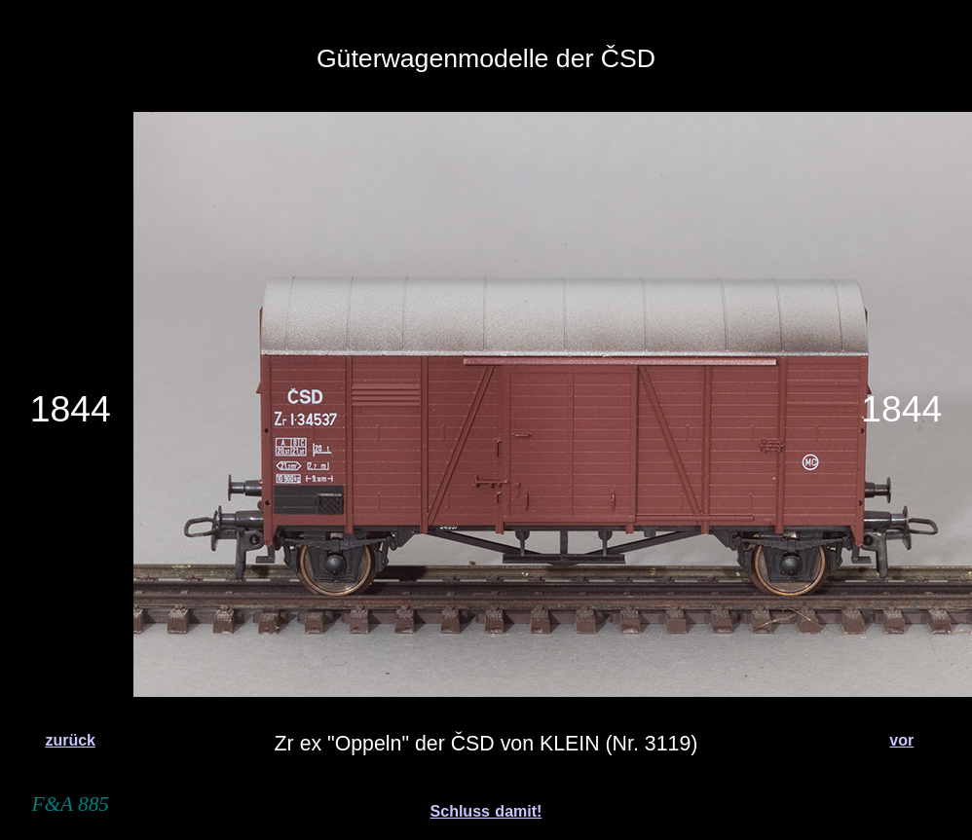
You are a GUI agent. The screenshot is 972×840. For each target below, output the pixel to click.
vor (901, 740)
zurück (70, 740)
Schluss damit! (486, 811)
